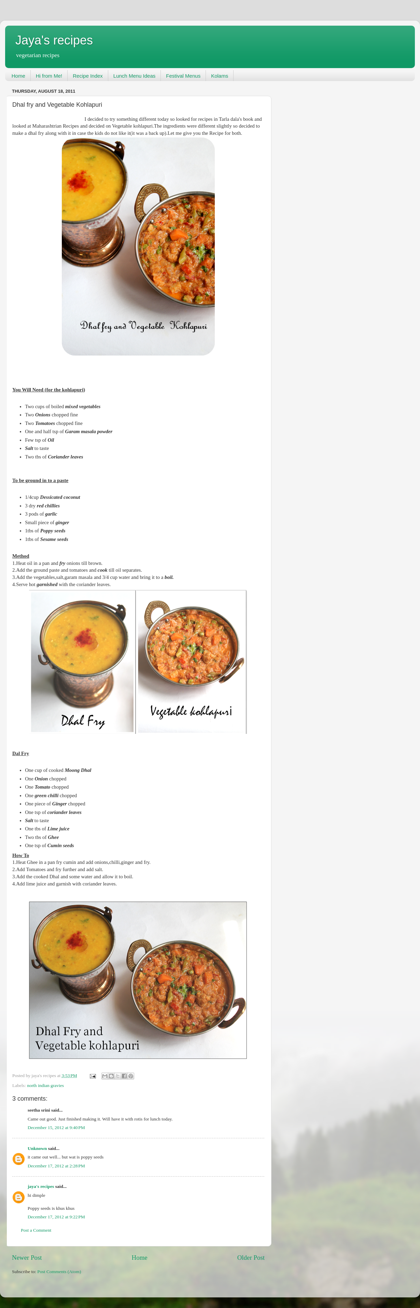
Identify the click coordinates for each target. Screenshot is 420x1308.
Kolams (219, 76)
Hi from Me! (49, 76)
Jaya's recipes (54, 40)
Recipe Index (88, 76)
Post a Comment (36, 1230)
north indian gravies (45, 1085)
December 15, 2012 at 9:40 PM (56, 1127)
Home (18, 76)
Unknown (37, 1148)
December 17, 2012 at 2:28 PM (56, 1165)
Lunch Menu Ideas (134, 76)
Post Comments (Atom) (59, 1271)
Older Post (251, 1257)
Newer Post (27, 1257)
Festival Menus (183, 76)
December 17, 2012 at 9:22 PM (56, 1216)
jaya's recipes (41, 1186)
